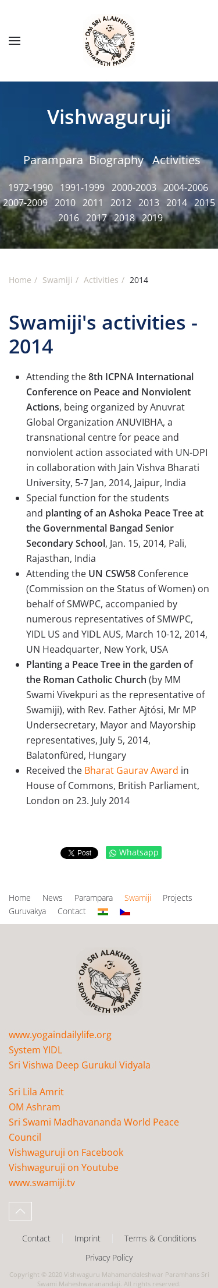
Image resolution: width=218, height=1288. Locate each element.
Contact (72, 911)
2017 (96, 217)
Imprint (87, 1238)
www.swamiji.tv (42, 1182)
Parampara (53, 160)
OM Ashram (34, 1107)
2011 (93, 202)
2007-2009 (25, 202)
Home (20, 897)
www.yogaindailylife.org (60, 1034)
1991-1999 (82, 187)
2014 (176, 202)
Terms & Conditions (160, 1238)
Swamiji (137, 897)
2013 (148, 202)
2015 (204, 202)
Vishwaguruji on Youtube (64, 1167)
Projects (177, 897)
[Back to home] (109, 41)
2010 (65, 202)
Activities (176, 160)
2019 (152, 217)
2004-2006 (185, 187)
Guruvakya (27, 911)
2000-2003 (134, 187)
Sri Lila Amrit (36, 1091)
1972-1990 (30, 187)
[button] (14, 41)
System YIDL (35, 1049)
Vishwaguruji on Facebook (66, 1152)
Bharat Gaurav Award (131, 770)
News (52, 897)
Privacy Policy (109, 1257)
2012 (120, 202)
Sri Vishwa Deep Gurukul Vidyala (80, 1065)
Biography (116, 160)
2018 (124, 217)
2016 (68, 217)
